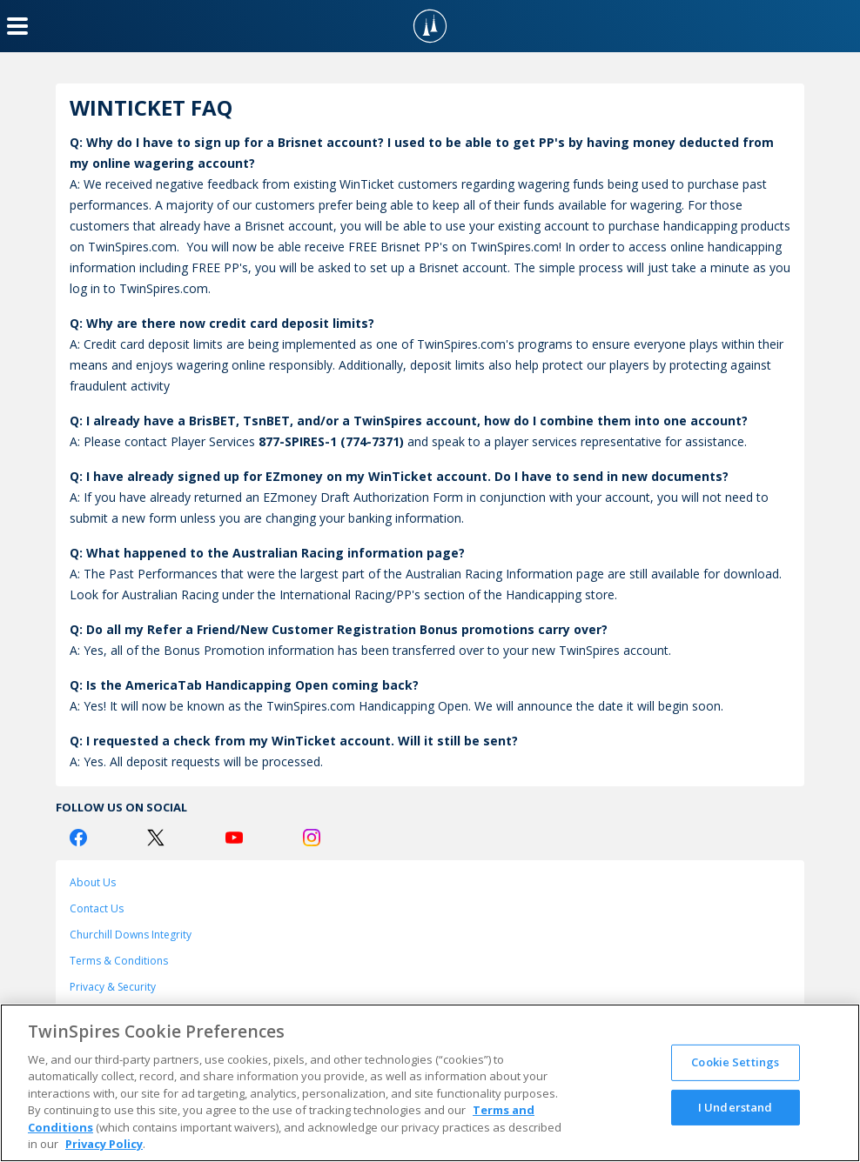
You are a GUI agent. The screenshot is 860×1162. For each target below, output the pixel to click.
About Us (93, 882)
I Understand (735, 1106)
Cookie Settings (735, 1062)
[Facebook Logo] (78, 837)
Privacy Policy (104, 1144)
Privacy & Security (113, 986)
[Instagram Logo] (311, 837)
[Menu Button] (17, 26)
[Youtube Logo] (234, 837)
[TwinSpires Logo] (430, 26)
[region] (430, 1083)
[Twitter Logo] (156, 837)
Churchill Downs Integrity (130, 934)
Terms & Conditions (119, 960)
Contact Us (97, 908)
